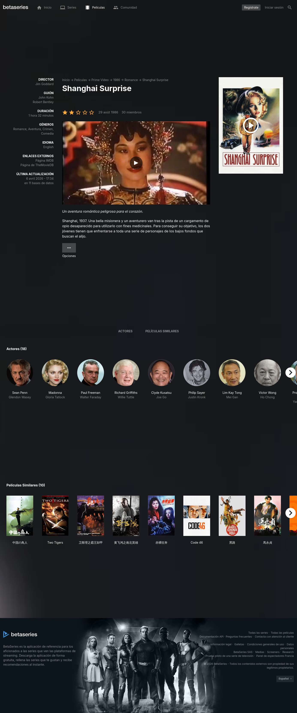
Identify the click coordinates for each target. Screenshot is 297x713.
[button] (19, 381)
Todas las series (258, 632)
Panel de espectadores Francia (275, 655)
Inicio (66, 80)
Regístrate (251, 7)
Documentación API (212, 636)
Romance (131, 80)
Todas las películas (282, 632)
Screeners (273, 652)
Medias (259, 652)
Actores (125, 331)
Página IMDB (44, 160)
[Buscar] (290, 7)
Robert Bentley (43, 102)
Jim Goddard (44, 84)
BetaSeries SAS (243, 652)
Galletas (239, 644)
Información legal (220, 644)
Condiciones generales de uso (265, 644)
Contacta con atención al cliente (274, 636)
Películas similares (162, 331)
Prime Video (100, 80)
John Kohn (46, 97)
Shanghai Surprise (155, 80)
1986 (116, 80)
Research (288, 652)
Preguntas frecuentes (239, 636)
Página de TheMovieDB (37, 165)
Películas (80, 80)
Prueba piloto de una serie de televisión (229, 655)
